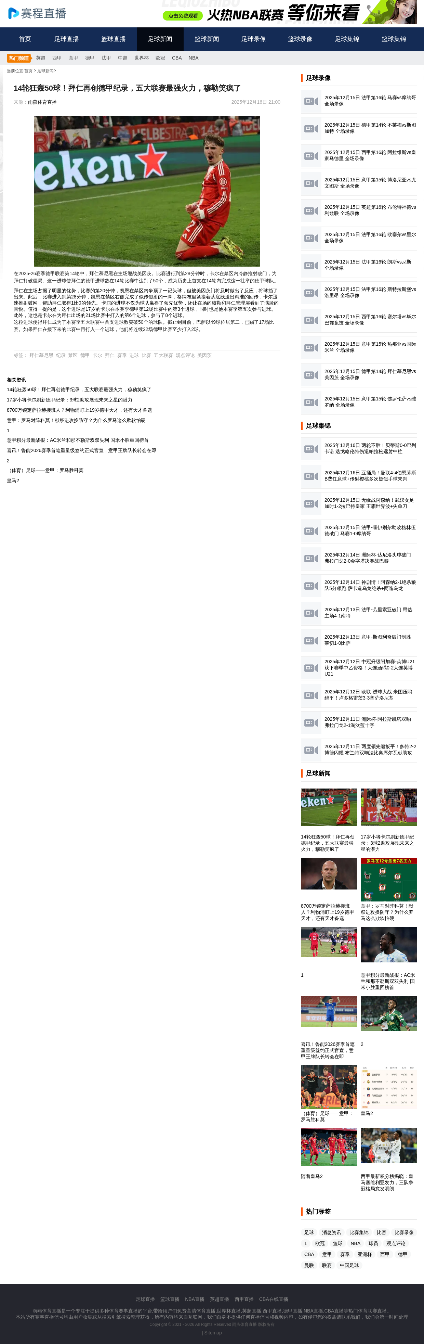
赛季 (122, 355)
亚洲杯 (365, 1254)
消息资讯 (331, 1232)
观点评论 (185, 355)
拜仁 (110, 355)
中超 (123, 58)
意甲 (73, 58)
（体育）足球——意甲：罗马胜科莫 (45, 470)
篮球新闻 (207, 39)
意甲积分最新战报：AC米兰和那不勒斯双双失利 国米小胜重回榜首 (78, 440)
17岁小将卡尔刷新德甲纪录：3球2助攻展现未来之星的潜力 (69, 399)
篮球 (338, 1243)
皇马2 (13, 480)
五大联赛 (163, 355)
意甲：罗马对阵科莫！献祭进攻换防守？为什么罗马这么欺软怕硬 (76, 420)
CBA (177, 58)
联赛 (327, 1265)
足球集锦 (347, 39)
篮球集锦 (394, 39)
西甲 (57, 58)
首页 (25, 39)
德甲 (90, 58)
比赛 (146, 355)
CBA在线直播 (273, 1299)
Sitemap (213, 1332)
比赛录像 (404, 1232)
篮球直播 (113, 39)
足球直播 (66, 39)
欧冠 (160, 58)
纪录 (61, 355)
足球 (309, 1232)
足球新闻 (160, 39)
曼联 (309, 1265)
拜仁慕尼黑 (41, 355)
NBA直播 (194, 1299)
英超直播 (219, 1299)
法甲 (106, 58)
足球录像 (253, 39)
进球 (134, 355)
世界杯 (141, 58)
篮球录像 (300, 39)
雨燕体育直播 (42, 102)
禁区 (73, 355)
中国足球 (349, 1265)
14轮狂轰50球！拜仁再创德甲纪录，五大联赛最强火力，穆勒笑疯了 (79, 389)
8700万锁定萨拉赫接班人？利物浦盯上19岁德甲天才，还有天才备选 (79, 410)
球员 (373, 1243)
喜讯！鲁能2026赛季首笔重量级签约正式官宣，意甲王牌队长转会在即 (81, 450)
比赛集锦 (359, 1232)
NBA (194, 58)
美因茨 (204, 355)
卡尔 (97, 355)
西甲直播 (244, 1299)
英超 (40, 58)
